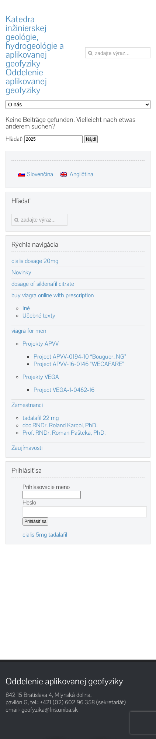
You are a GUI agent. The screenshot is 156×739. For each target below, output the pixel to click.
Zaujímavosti (26, 448)
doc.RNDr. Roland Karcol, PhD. (59, 425)
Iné (26, 308)
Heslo (29, 502)
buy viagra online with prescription (52, 295)
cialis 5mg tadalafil (44, 534)
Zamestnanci (27, 405)
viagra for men (28, 331)
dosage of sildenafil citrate (42, 284)
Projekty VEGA (40, 377)
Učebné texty (38, 315)
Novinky (21, 272)
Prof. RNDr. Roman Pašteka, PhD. (63, 433)
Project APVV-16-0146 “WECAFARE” (79, 364)
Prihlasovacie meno (46, 487)
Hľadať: (14, 139)
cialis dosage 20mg (34, 261)
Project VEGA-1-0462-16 (64, 390)
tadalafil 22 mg (40, 418)
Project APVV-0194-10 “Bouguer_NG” (80, 356)
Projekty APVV (40, 344)
